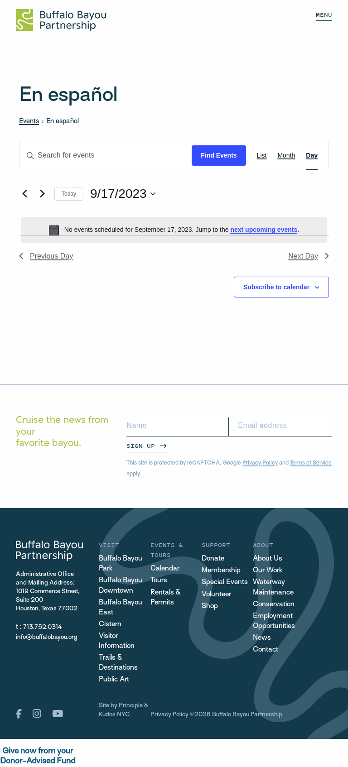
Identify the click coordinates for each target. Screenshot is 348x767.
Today (69, 194)
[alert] (174, 230)
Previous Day (46, 256)
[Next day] (42, 193)
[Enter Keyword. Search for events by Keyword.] (105, 155)
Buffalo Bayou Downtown (120, 585)
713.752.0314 (42, 627)
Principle (131, 706)
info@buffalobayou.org (46, 637)
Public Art (114, 679)
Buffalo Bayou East (120, 607)
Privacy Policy (260, 463)
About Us (267, 559)
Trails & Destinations (118, 663)
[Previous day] (24, 193)
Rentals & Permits (165, 598)
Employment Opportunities (274, 621)
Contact (265, 650)
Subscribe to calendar (276, 287)
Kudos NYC (114, 715)
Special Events (225, 582)
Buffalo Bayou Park (120, 564)
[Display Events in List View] (262, 155)
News (262, 638)
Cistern (110, 624)
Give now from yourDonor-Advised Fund (37, 756)
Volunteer (216, 594)
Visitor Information (117, 641)
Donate (213, 559)
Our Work (267, 570)
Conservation (274, 604)
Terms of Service (311, 463)
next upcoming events (263, 229)
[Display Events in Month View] (286, 155)
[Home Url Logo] (61, 20)
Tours (158, 580)
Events (29, 121)
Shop (210, 606)
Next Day (308, 256)
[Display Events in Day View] (312, 155)
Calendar (164, 569)
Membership (221, 570)
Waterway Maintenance (273, 587)
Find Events (219, 155)
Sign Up (140, 445)
